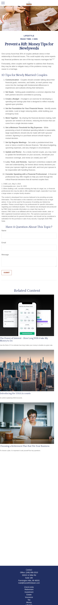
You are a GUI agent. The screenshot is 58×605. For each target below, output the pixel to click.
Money (29, 602)
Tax (29, 600)
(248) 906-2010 (32, 572)
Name (3, 231)
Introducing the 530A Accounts (15, 393)
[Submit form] (6, 272)
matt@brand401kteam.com (29, 583)
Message (5, 255)
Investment (29, 592)
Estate (28, 595)
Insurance (29, 597)
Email (3, 243)
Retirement (29, 589)
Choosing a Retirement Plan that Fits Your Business (24, 446)
